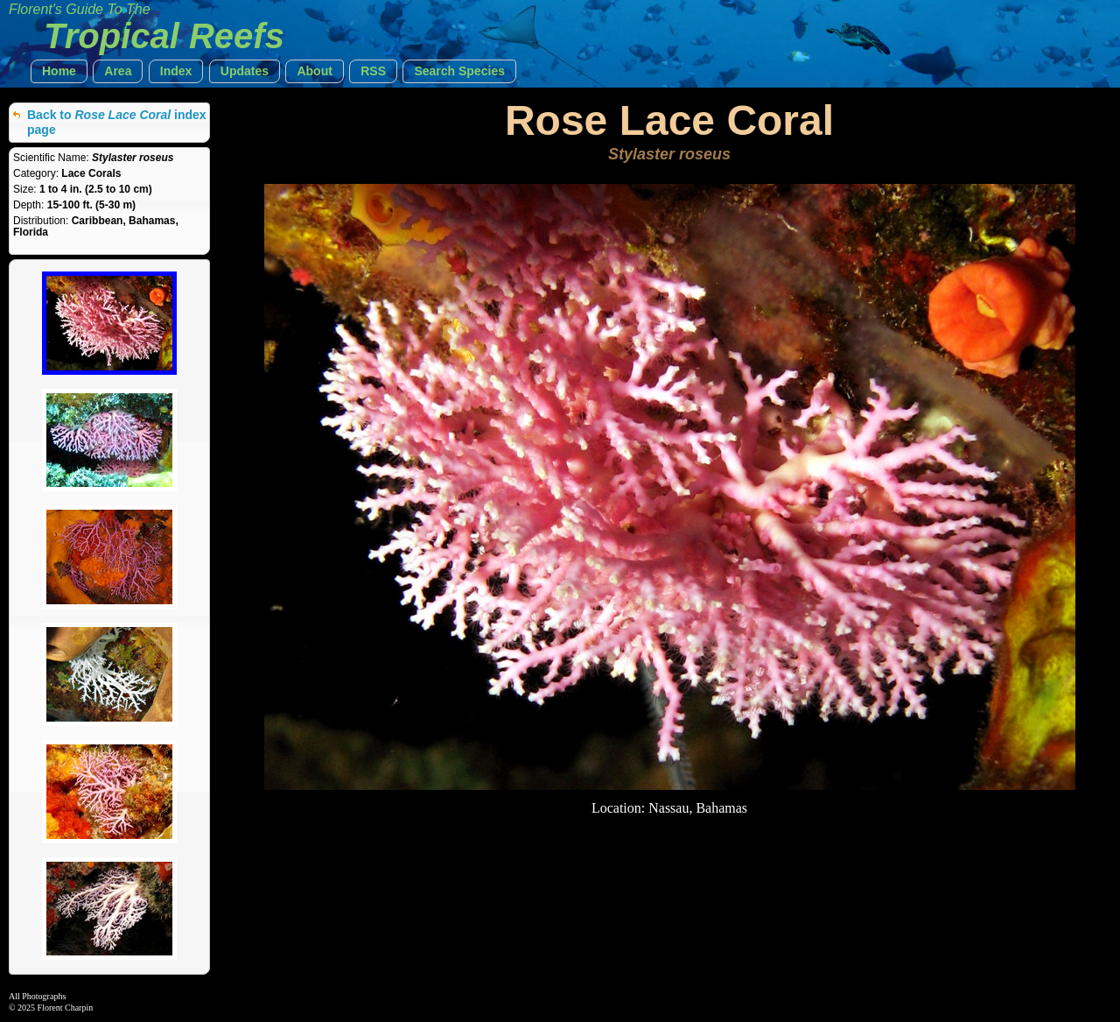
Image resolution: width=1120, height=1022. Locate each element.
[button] (59, 71)
